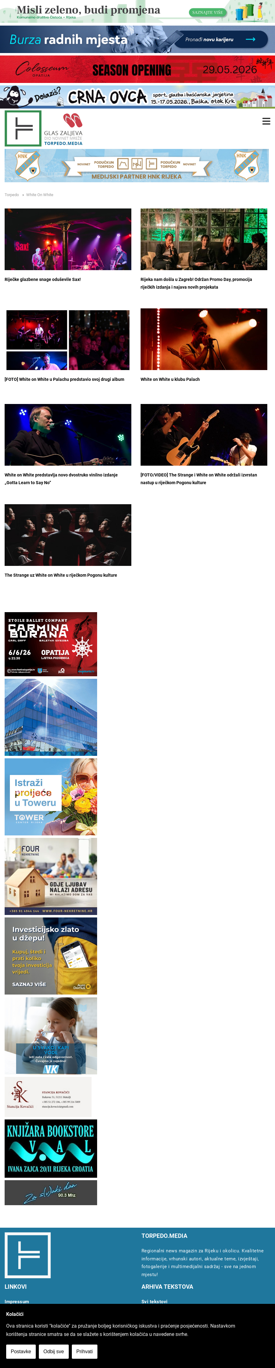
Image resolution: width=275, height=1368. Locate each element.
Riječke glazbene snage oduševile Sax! (43, 279)
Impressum (17, 1301)
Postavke (21, 1351)
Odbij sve (53, 1351)
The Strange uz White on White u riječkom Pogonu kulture (61, 575)
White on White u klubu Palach (170, 379)
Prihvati (84, 1351)
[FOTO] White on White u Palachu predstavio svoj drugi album (64, 379)
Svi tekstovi (155, 1301)
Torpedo (12, 194)
